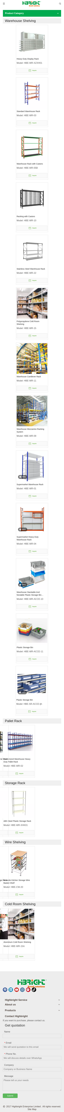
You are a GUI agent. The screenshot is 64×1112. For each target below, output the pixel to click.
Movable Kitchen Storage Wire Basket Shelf (16, 881)
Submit (10, 1096)
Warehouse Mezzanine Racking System (30, 430)
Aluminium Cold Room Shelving (17, 942)
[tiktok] (34, 989)
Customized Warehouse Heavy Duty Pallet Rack (16, 760)
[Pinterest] (28, 989)
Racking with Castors (26, 216)
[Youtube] (16, 989)
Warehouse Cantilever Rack (29, 376)
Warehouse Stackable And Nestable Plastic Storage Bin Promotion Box (29, 593)
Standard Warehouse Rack (28, 111)
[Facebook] (5, 989)
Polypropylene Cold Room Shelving (28, 322)
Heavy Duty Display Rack (28, 59)
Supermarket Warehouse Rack (30, 484)
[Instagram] (22, 989)
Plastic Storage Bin (25, 647)
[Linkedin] (11, 989)
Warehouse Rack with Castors (30, 164)
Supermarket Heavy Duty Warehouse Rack (27, 538)
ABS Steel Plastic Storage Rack (17, 821)
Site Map (32, 1109)
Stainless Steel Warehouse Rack (31, 269)
